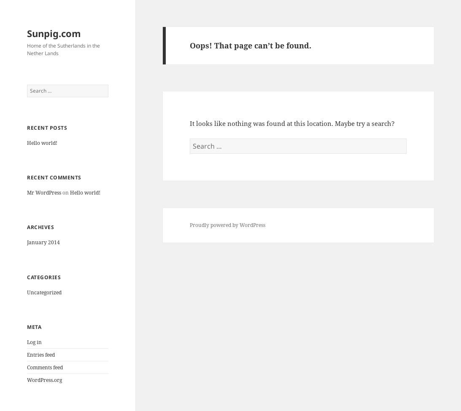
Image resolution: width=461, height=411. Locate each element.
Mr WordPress (44, 192)
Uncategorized (44, 292)
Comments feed (45, 367)
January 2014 (43, 242)
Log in (34, 342)
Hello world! (42, 143)
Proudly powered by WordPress (227, 225)
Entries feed (41, 354)
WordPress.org (44, 380)
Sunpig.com (54, 33)
